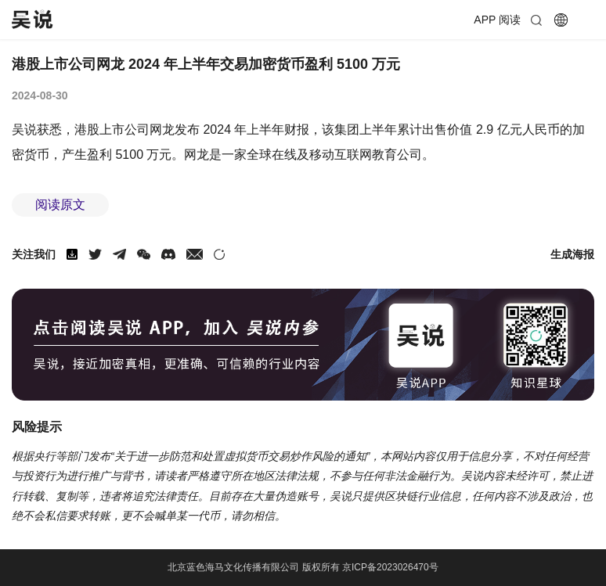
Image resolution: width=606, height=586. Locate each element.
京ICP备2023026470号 (390, 567)
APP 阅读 (497, 19)
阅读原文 (60, 204)
